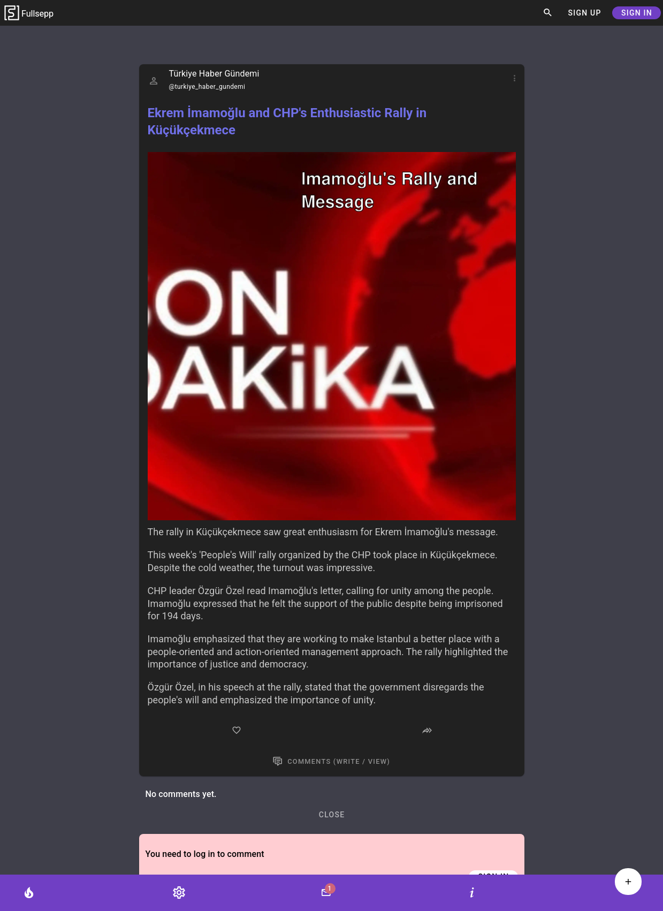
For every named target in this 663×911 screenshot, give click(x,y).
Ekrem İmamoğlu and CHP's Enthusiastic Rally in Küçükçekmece (287, 121)
